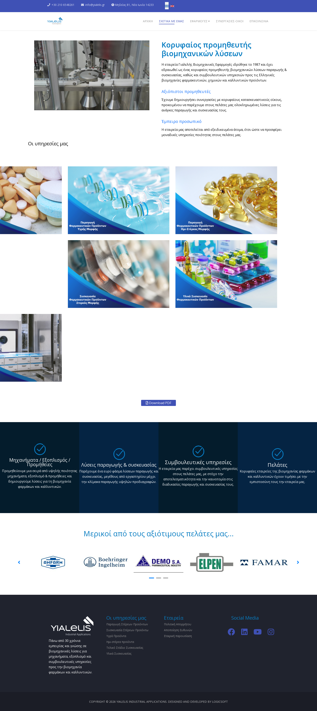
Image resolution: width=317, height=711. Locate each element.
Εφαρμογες (198, 21)
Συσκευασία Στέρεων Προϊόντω (127, 630)
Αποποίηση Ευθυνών (178, 630)
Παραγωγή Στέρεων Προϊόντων (127, 624)
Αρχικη (148, 21)
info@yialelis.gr (95, 5)
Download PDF (158, 403)
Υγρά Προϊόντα (116, 636)
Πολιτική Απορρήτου (177, 624)
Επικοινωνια (258, 21)
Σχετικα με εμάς (171, 21)
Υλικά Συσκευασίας (118, 653)
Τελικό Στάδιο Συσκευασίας (124, 648)
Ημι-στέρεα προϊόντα (120, 642)
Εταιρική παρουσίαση (178, 636)
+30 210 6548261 (63, 5)
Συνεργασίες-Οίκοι (229, 21)
